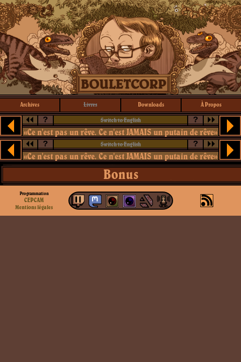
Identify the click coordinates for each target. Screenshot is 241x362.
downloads (151, 104)
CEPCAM (34, 200)
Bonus (120, 174)
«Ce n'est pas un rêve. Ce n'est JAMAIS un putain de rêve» (120, 132)
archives (29, 104)
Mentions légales (34, 207)
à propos (211, 104)
